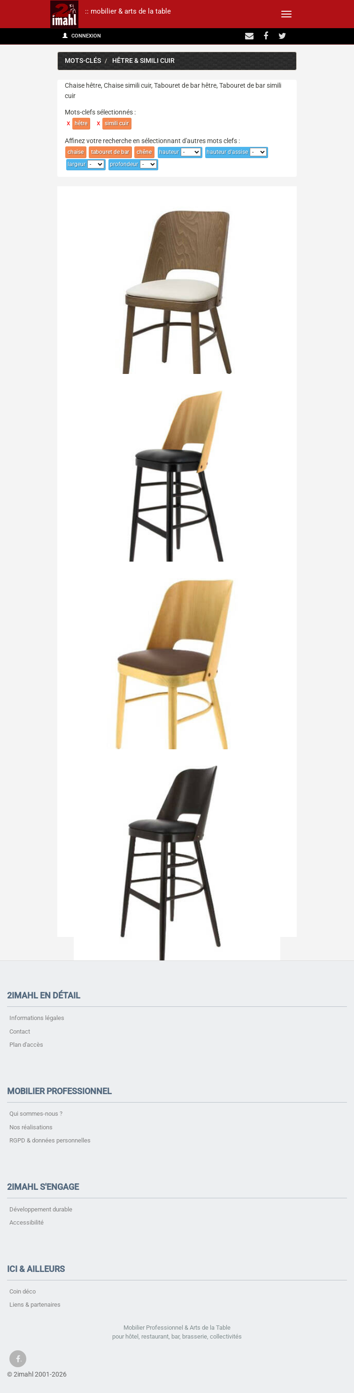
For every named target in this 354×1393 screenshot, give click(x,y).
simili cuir (117, 123)
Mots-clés (83, 61)
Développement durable (40, 1209)
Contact (19, 1031)
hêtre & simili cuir (143, 61)
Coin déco (22, 1291)
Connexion (81, 36)
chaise (76, 152)
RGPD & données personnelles (50, 1140)
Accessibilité (26, 1222)
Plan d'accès (26, 1044)
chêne (144, 152)
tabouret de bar (110, 152)
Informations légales (36, 1017)
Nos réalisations (31, 1127)
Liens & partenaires (35, 1304)
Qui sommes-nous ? (35, 1113)
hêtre (81, 123)
